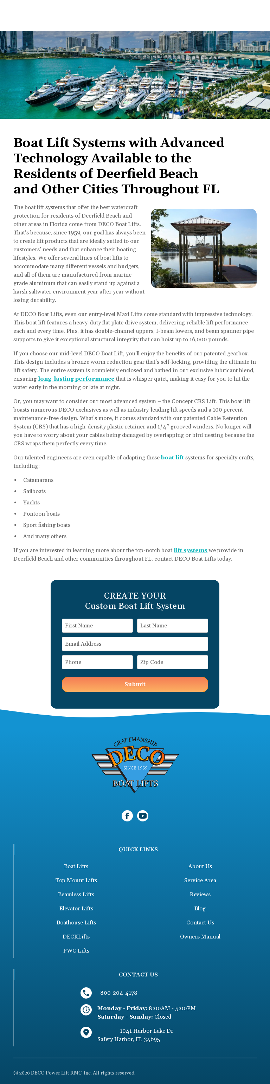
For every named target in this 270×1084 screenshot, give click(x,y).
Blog (200, 908)
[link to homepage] (135, 764)
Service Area (200, 880)
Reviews (200, 894)
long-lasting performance (77, 378)
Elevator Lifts (76, 908)
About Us (200, 866)
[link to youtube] (142, 815)
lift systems (190, 550)
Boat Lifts (76, 866)
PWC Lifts (76, 950)
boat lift (172, 457)
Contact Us (200, 922)
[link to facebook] (127, 815)
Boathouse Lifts (76, 922)
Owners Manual (200, 936)
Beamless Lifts (76, 894)
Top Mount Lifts (76, 880)
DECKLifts (76, 936)
